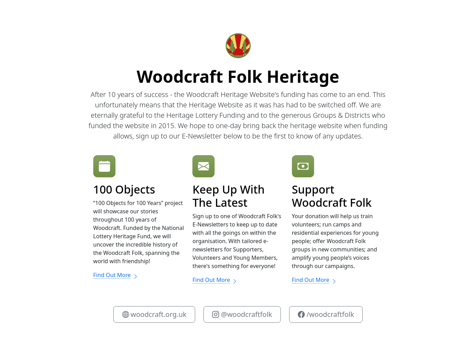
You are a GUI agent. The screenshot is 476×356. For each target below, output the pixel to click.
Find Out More (115, 275)
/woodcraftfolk (326, 314)
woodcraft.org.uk (154, 314)
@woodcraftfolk (242, 314)
